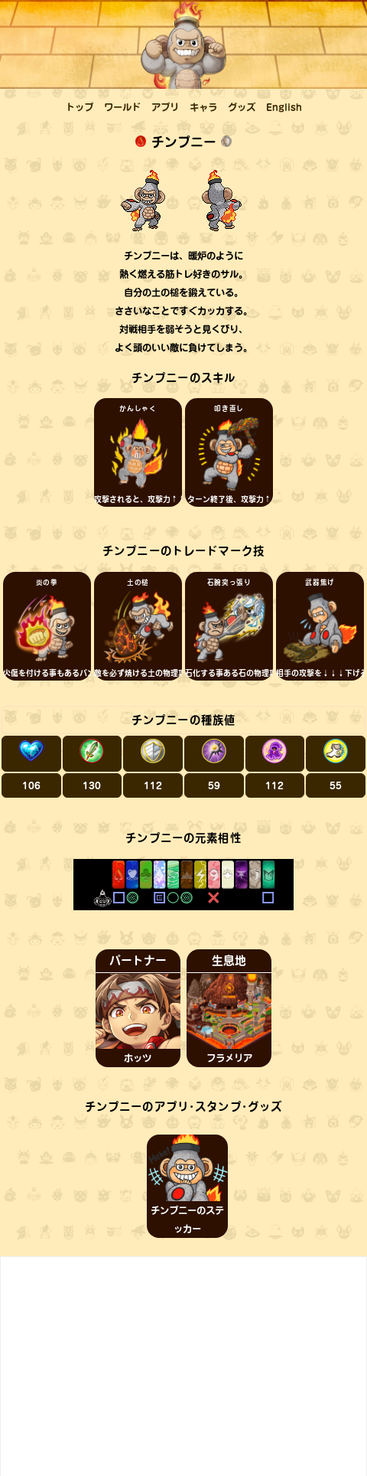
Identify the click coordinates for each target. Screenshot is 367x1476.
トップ (79, 107)
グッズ (241, 107)
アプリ (165, 107)
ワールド (122, 107)
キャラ (203, 107)
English (284, 107)
